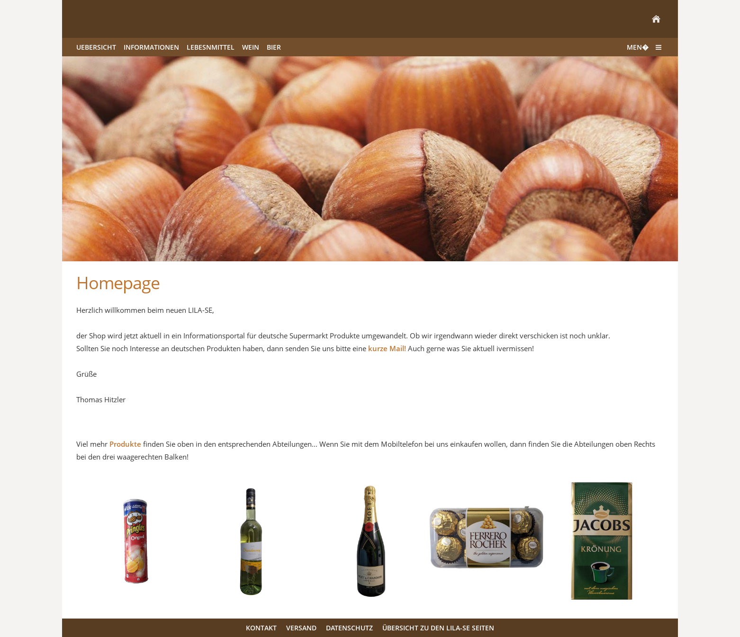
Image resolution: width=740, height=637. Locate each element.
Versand (301, 627)
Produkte (125, 444)
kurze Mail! (387, 348)
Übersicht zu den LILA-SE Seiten (438, 627)
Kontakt (261, 627)
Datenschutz (349, 627)
